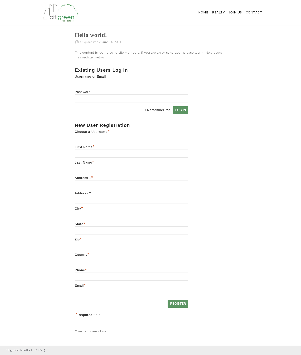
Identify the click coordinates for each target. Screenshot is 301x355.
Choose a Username (92, 131)
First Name (85, 147)
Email (80, 285)
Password (83, 92)
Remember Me (158, 110)
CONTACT (254, 12)
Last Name (84, 162)
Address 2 (83, 193)
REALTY (218, 12)
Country (82, 254)
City (79, 208)
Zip (78, 239)
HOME (203, 12)
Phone (81, 270)
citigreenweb (89, 42)
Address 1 (84, 178)
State (80, 224)
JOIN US (235, 12)
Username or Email (90, 76)
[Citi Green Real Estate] (60, 12)
